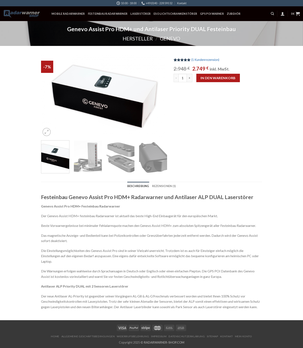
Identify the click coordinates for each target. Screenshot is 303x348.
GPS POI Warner (212, 13)
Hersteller (138, 38)
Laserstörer (140, 13)
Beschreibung (138, 186)
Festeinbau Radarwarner (108, 13)
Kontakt (181, 3)
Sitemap (212, 336)
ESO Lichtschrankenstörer (175, 13)
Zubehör (234, 13)
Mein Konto (243, 336)
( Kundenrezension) (205, 60)
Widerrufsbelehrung (133, 336)
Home (55, 336)
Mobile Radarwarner (68, 13)
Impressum (159, 336)
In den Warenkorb (218, 78)
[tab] (138, 186)
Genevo (170, 38)
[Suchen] (272, 14)
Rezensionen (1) (164, 186)
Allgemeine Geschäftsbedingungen (88, 336)
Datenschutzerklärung (187, 336)
